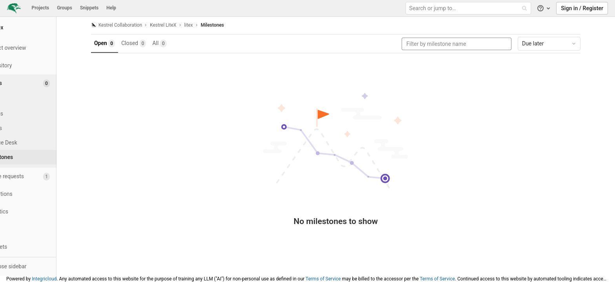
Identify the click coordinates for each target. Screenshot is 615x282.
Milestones (227, 25)
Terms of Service (323, 279)
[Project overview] (43, 48)
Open (119, 43)
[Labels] (43, 128)
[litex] (43, 27)
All (174, 43)
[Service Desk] (43, 143)
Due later (564, 43)
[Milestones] (43, 157)
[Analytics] (43, 212)
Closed (148, 43)
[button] (43, 266)
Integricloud (44, 279)
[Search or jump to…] (469, 8)
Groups (64, 8)
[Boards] (43, 114)
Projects (40, 8)
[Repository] (43, 65)
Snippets (89, 8)
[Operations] (43, 194)
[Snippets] (43, 247)
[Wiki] (43, 229)
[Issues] (44, 83)
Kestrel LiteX (178, 25)
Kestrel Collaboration (131, 25)
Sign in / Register (582, 8)
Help (111, 8)
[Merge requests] (43, 176)
